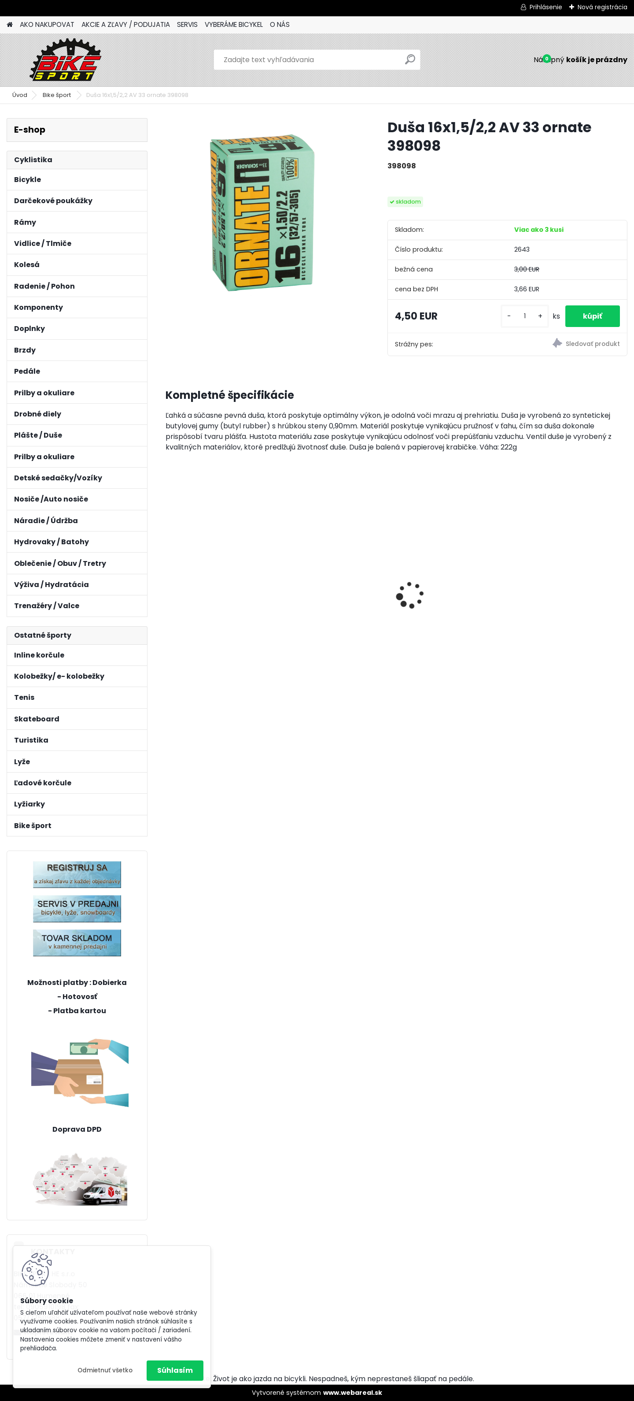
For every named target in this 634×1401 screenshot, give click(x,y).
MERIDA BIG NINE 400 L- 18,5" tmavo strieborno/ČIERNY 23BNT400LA (453, 572)
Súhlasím (175, 1370)
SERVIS (187, 24)
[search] (410, 62)
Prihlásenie (546, 7)
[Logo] (67, 60)
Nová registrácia (602, 7)
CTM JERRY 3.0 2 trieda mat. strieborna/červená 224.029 (571, 596)
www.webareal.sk (352, 1392)
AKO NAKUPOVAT (47, 24)
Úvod (19, 95)
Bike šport (57, 95)
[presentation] (170, 580)
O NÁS (280, 24)
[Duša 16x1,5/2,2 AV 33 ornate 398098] (262, 215)
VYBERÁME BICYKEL (234, 24)
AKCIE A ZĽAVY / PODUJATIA (125, 24)
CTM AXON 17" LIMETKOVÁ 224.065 (214, 596)
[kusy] (524, 316)
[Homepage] (10, 24)
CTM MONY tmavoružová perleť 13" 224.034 (331, 596)
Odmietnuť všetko (105, 1370)
